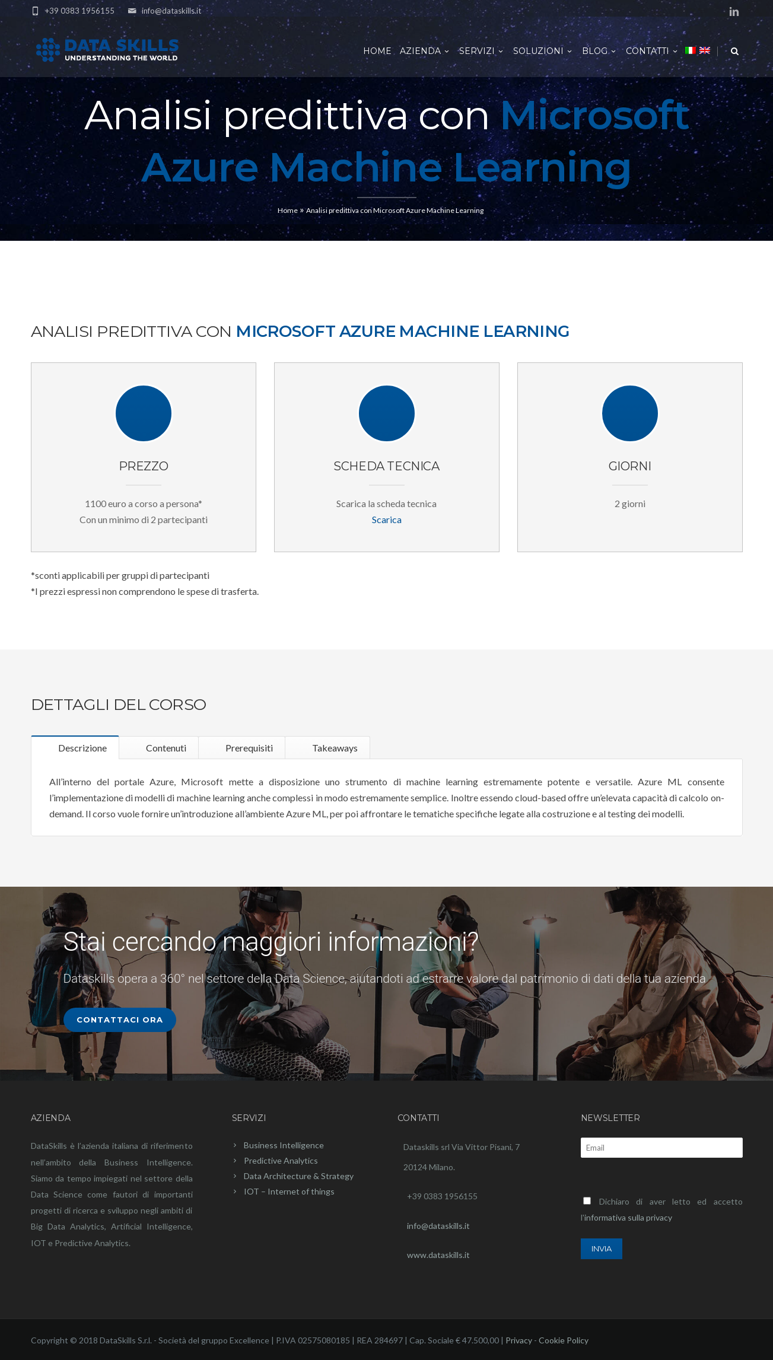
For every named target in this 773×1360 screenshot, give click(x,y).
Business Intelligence (284, 1145)
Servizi (482, 51)
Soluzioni (543, 51)
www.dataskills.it (438, 1255)
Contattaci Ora (120, 1019)
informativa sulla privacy (628, 1217)
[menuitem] (690, 50)
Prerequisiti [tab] (248, 747)
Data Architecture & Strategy (299, 1176)
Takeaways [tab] (334, 747)
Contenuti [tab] (165, 747)
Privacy (518, 1340)
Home (377, 51)
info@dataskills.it (171, 10)
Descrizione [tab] (81, 747)
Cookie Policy (564, 1340)
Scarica (387, 519)
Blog (600, 51)
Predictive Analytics (281, 1160)
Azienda (425, 51)
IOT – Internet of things (289, 1191)
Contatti (652, 51)
